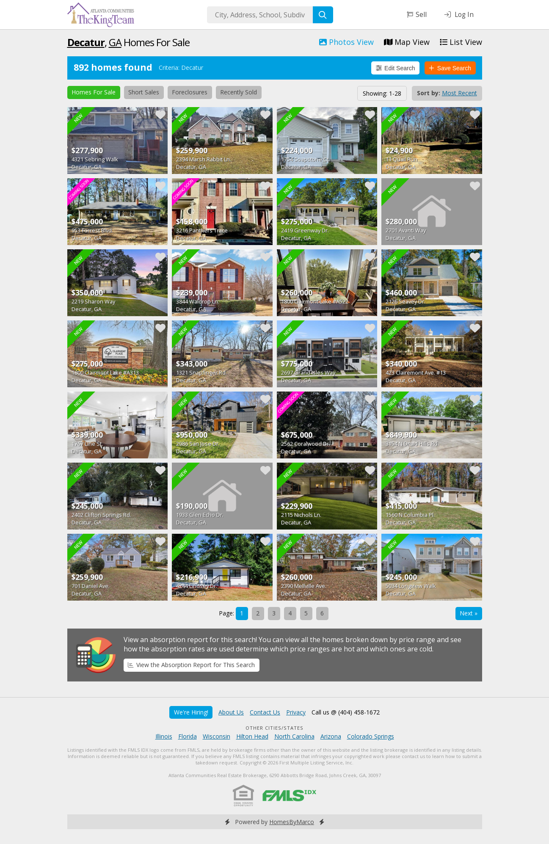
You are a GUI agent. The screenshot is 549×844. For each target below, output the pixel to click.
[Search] (323, 14)
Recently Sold (238, 92)
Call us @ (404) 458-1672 (346, 712)
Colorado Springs (370, 736)
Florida (187, 736)
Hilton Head (252, 736)
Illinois (163, 736)
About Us (231, 712)
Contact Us (265, 712)
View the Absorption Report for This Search (191, 665)
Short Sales (143, 92)
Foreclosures (189, 92)
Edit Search (395, 68)
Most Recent (459, 93)
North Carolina (294, 736)
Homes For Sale (94, 92)
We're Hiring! (191, 712)
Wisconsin (216, 736)
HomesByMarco (291, 822)
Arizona (330, 736)
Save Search (450, 68)
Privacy (296, 712)
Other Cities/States (274, 728)
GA (115, 42)
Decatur (86, 42)
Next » (468, 613)
